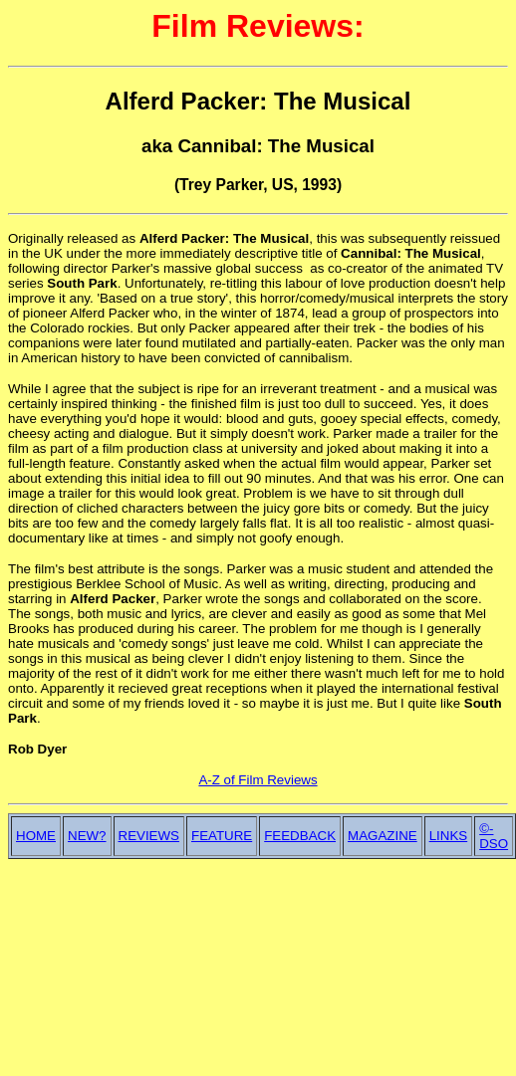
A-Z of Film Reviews (257, 779)
